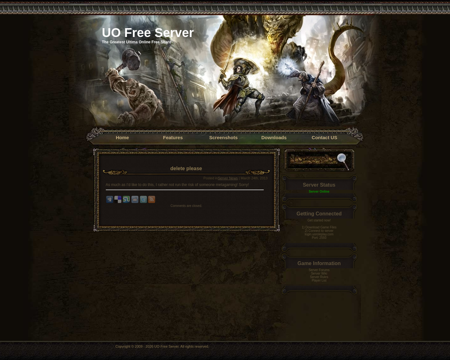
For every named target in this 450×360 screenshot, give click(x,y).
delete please (186, 168)
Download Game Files (320, 227)
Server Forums (319, 270)
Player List (319, 280)
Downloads (273, 137)
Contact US (324, 137)
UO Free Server (148, 33)
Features (173, 137)
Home (122, 137)
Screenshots (223, 137)
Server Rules (319, 277)
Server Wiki (319, 273)
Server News (228, 178)
